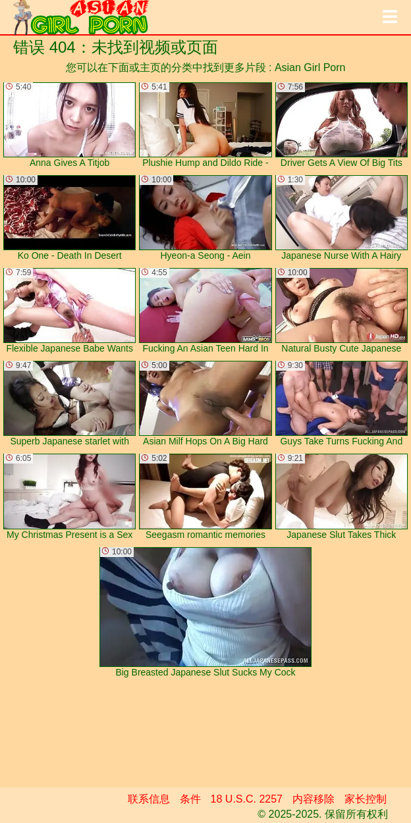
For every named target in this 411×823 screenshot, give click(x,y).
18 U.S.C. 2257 (247, 799)
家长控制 (365, 799)
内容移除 (313, 799)
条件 (190, 799)
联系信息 (149, 799)
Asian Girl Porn (310, 67)
